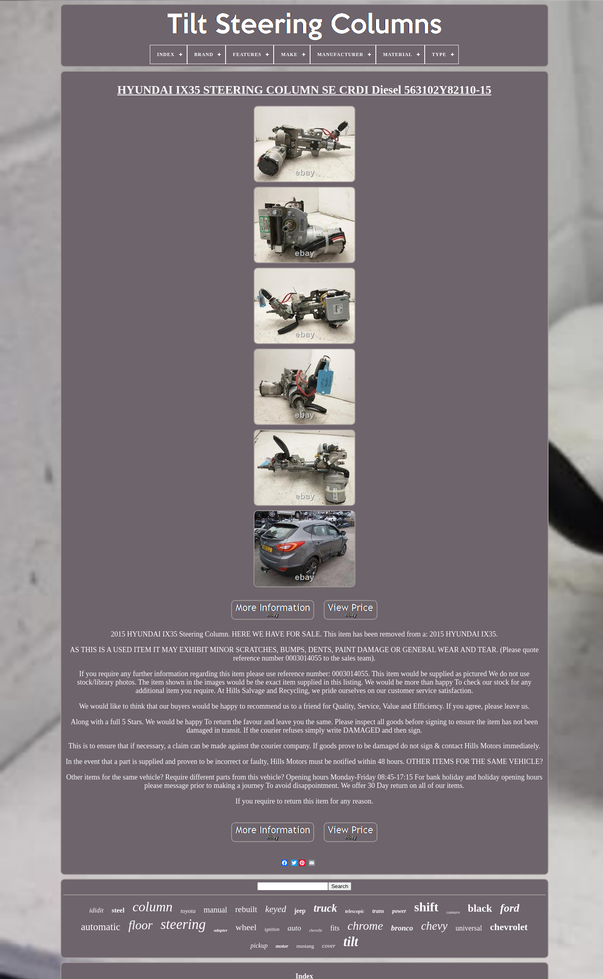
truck (325, 908)
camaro (453, 912)
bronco (402, 928)
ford (509, 908)
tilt (350, 942)
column (153, 906)
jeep (299, 910)
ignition (271, 929)
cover (328, 946)
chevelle (315, 930)
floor (140, 925)
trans (378, 911)
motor (282, 946)
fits (334, 928)
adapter (221, 930)
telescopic (354, 911)
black (480, 908)
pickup (259, 945)
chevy (434, 925)
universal (469, 928)
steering (183, 924)
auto (294, 928)
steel (118, 910)
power (399, 911)
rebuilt (246, 909)
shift (426, 907)
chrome (365, 925)
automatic (101, 926)
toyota (188, 911)
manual (215, 909)
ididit (96, 910)
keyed (275, 909)
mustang (305, 946)
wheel (246, 927)
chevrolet (509, 927)
